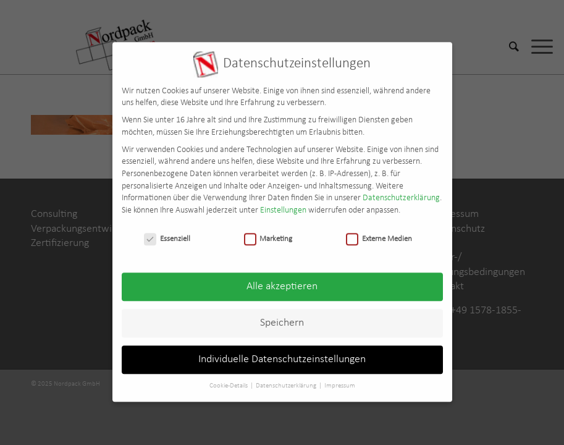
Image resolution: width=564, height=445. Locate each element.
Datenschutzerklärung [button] (287, 379)
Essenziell (167, 232)
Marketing (268, 232)
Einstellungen (283, 203)
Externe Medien (379, 232)
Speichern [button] (282, 317)
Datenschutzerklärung (401, 191)
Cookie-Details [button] (229, 379)
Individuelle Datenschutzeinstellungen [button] (282, 353)
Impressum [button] (339, 379)
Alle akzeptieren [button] (282, 280)
